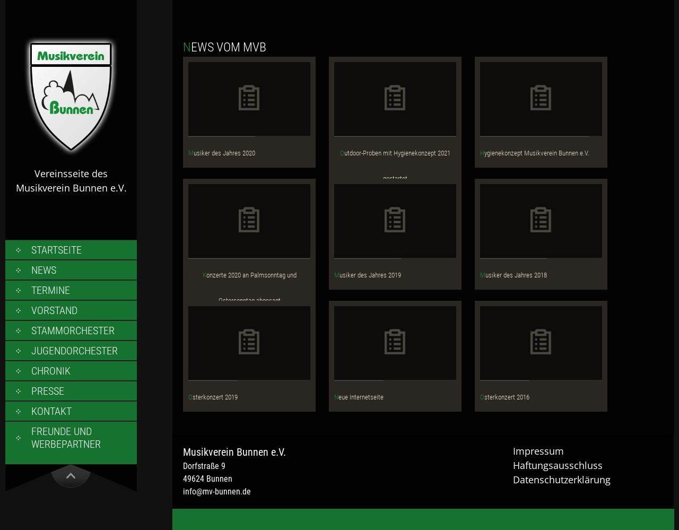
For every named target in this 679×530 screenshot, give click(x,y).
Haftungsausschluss (558, 465)
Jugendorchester (74, 350)
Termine (50, 290)
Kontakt (51, 411)
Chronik (51, 370)
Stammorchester (73, 330)
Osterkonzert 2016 (504, 397)
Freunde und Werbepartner (66, 437)
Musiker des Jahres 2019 (367, 275)
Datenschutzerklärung (562, 479)
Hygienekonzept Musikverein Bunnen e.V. (534, 153)
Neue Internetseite (359, 397)
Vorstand (54, 310)
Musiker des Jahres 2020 (221, 153)
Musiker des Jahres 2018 (513, 275)
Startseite (56, 250)
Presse (47, 391)
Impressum (538, 451)
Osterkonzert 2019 (213, 397)
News (43, 270)
